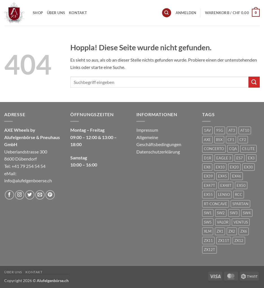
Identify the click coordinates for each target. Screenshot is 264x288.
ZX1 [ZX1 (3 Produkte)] (220, 231)
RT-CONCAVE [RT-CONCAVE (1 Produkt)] (215, 204)
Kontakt (78, 12)
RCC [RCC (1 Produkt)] (238, 194)
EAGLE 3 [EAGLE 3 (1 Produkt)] (223, 158)
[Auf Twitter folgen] (29, 195)
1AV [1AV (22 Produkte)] (207, 130)
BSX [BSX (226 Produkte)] (219, 139)
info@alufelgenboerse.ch (28, 180)
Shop (38, 12)
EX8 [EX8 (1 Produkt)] (207, 167)
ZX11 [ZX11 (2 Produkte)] (208, 240)
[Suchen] (166, 13)
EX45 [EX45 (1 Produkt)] (222, 176)
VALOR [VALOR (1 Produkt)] (222, 222)
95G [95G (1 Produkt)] (219, 130)
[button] (186, 12)
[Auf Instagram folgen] (19, 195)
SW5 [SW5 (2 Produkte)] (208, 222)
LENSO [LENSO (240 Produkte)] (224, 194)
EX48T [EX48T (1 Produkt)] (226, 185)
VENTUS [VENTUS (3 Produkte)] (241, 222)
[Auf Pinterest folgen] (50, 195)
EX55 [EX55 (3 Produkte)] (208, 194)
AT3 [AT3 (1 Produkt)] (231, 130)
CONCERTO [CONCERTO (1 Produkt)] (214, 148)
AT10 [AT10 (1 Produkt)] (244, 130)
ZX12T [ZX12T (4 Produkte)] (209, 249)
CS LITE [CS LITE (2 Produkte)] (248, 148)
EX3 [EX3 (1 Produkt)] (251, 158)
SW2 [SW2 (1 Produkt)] (221, 213)
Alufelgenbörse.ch (53, 280)
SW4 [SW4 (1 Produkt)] (247, 213)
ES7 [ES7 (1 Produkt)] (239, 158)
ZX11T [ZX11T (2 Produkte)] (223, 240)
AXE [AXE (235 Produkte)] (207, 139)
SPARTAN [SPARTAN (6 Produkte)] (240, 204)
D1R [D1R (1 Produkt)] (207, 158)
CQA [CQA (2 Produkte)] (233, 148)
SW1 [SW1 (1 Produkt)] (208, 213)
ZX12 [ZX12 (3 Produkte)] (238, 240)
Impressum (147, 130)
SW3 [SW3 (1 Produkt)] (234, 213)
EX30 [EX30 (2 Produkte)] (248, 167)
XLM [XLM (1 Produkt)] (207, 231)
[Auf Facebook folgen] (9, 195)
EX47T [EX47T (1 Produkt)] (209, 185)
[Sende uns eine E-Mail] (40, 195)
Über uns (56, 12)
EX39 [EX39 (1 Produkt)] (208, 176)
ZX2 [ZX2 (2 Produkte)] (231, 231)
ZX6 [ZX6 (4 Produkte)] (243, 231)
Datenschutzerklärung (158, 151)
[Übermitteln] (254, 82)
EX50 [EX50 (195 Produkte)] (241, 185)
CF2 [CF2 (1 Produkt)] (242, 139)
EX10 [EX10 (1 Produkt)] (220, 167)
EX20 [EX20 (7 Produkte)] (234, 167)
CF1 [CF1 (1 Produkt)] (231, 139)
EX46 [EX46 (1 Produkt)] (236, 176)
